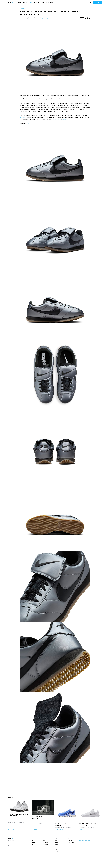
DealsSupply (46, 844)
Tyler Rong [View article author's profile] (45, 18)
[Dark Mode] (88, 2)
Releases (25, 2)
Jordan (56, 844)
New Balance (58, 847)
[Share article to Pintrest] (89, 18)
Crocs (56, 851)
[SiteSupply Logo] (12, 2)
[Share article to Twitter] (83, 18)
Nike (27, 123)
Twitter (64, 119)
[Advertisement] (55, 779)
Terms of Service (71, 842)
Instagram (56, 119)
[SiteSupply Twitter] (8, 845)
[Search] (91, 2)
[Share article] (81, 18)
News (31, 2)
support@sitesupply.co (84, 840)
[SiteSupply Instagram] (12, 845)
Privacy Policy (70, 840)
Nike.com (22, 117)
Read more (11, 829)
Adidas (56, 842)
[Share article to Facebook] (85, 18)
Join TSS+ (97, 2)
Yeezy (56, 849)
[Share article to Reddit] (87, 18)
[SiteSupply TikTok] (10, 845)
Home (19, 2)
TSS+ (42, 2)
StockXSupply (49, 2)
